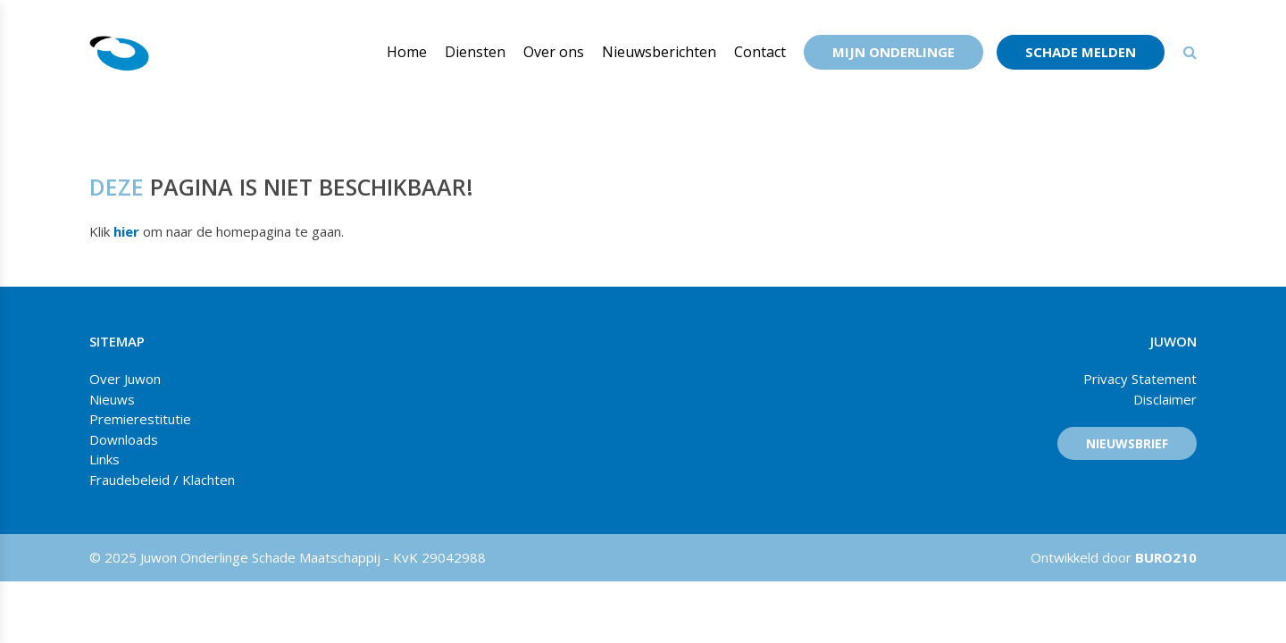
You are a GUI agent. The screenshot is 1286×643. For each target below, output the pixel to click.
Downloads (123, 439)
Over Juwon (125, 379)
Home (407, 52)
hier (126, 231)
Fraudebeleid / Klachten (162, 480)
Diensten (475, 52)
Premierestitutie (140, 419)
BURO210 (1164, 557)
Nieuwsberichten (659, 52)
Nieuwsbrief (1127, 443)
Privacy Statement (1140, 379)
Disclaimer (1165, 399)
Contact (760, 52)
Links (104, 459)
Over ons (553, 52)
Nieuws (112, 399)
